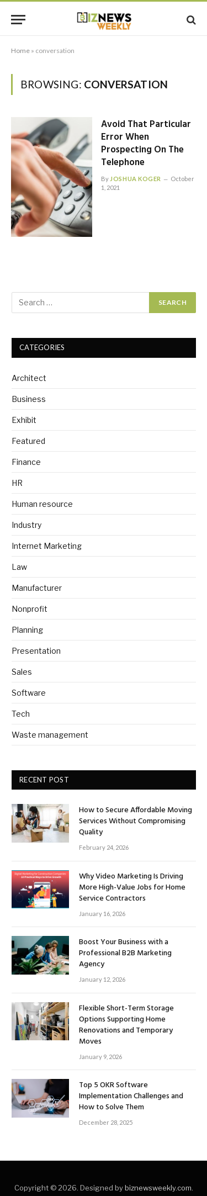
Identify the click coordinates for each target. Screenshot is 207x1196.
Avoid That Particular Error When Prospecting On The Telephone (146, 143)
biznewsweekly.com (158, 1187)
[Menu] (18, 19)
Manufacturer (37, 587)
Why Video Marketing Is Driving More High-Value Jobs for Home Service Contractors (132, 887)
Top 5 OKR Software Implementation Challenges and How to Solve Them (131, 1096)
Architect (29, 378)
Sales (22, 671)
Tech (21, 713)
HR (17, 483)
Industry (26, 525)
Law (19, 566)
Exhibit (24, 420)
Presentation (36, 650)
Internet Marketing (47, 546)
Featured (28, 441)
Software (29, 692)
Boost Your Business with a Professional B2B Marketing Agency (125, 953)
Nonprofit (29, 608)
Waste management (50, 734)
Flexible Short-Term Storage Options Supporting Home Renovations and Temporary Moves (126, 1025)
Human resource (42, 504)
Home (20, 50)
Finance (26, 462)
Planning (27, 629)
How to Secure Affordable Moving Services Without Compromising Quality (135, 821)
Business (29, 399)
